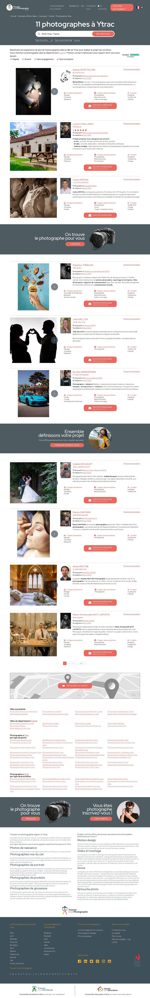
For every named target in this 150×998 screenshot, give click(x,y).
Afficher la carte (75, 685)
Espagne (47, 936)
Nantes (13, 951)
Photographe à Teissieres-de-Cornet (120, 711)
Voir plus (77, 40)
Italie (46, 945)
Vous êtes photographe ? (119, 7)
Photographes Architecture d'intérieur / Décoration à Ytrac (89, 748)
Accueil (13, 16)
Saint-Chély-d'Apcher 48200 (95, 470)
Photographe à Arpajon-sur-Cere (87, 714)
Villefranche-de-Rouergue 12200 (96, 271)
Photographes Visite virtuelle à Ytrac (23, 747)
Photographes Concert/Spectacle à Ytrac (90, 755)
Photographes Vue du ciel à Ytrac (86, 762)
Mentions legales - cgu (121, 939)
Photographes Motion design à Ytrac (23, 781)
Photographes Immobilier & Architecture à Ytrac (58, 743)
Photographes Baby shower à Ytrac (22, 767)
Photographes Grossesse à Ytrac (54, 740)
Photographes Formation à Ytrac (54, 781)
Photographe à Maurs (17, 726)
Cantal (51, 16)
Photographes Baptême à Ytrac (86, 757)
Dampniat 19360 (90, 186)
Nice (12, 948)
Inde (46, 939)
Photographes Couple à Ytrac (20, 742)
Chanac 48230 (90, 325)
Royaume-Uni (49, 951)
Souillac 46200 (90, 572)
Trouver (75, 244)
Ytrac (26, 735)
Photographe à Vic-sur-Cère (20, 728)
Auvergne (43, 16)
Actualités (116, 933)
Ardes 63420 (89, 621)
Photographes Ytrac (63, 16)
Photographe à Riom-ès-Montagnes (88, 726)
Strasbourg (14, 954)
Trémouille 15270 (90, 518)
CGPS (114, 942)
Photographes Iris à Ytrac (51, 767)
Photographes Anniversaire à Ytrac (22, 757)
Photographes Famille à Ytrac (118, 740)
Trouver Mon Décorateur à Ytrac (97, 994)
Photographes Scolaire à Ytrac (53, 765)
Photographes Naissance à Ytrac (86, 740)
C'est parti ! (101, 818)
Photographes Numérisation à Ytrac (120, 786)
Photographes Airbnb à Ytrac (53, 747)
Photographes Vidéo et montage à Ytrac (89, 779)
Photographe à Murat (50, 726)
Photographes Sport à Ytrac (52, 762)
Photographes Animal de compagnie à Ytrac (25, 752)
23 (81, 663)
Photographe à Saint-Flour (117, 726)
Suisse (46, 954)
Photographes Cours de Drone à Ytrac (23, 786)
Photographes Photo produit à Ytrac (120, 747)
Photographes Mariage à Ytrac (21, 740)
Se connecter (102, 7)
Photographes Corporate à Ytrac (21, 762)
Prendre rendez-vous (67, 445)
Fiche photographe (132, 69)
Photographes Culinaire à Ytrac (21, 755)
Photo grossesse (84, 936)
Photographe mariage (87, 933)
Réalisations (74, 6)
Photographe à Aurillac (51, 723)
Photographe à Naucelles (19, 714)
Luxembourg (49, 948)
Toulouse (13, 942)
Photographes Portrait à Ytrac (53, 752)
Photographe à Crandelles (52, 711)
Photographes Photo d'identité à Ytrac (88, 765)
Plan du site (116, 936)
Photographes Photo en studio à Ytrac (88, 789)
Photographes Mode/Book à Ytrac (87, 752)
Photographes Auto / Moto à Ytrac (22, 765)
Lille (11, 960)
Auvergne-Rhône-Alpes (27, 16)
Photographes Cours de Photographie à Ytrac (89, 782)
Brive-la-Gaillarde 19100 (93, 378)
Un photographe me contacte (57, 7)
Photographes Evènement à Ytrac (55, 755)
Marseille (13, 939)
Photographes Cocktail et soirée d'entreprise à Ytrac (58, 758)
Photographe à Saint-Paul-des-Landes (88, 711)
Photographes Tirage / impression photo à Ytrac (25, 790)
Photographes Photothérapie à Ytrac (121, 765)
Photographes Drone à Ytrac (118, 779)
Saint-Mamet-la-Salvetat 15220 (96, 76)
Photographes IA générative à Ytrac (87, 786)
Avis (82, 6)
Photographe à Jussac (83, 723)
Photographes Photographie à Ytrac (23, 779)
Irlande (46, 942)
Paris (12, 933)
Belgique (47, 933)
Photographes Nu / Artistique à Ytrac (121, 752)
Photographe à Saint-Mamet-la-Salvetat (122, 714)
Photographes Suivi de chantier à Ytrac (121, 742)
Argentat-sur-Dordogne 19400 (96, 133)
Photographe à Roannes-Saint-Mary (55, 714)
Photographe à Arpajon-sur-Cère (22, 723)
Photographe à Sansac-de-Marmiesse (23, 711)
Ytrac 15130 (87, 78)
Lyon (12, 936)
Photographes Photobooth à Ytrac (55, 789)
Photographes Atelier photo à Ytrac (55, 786)
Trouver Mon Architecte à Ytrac (31, 994)
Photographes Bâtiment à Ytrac (86, 742)
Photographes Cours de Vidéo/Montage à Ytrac (122, 782)
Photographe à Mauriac (116, 723)
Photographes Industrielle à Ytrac (119, 757)
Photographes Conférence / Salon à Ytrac (122, 755)
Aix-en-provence (17, 963)
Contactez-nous (91, 7)
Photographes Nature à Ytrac (118, 762)
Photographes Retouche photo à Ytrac (56, 779)
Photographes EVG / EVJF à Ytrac (87, 767)
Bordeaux (14, 945)
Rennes (13, 957)
